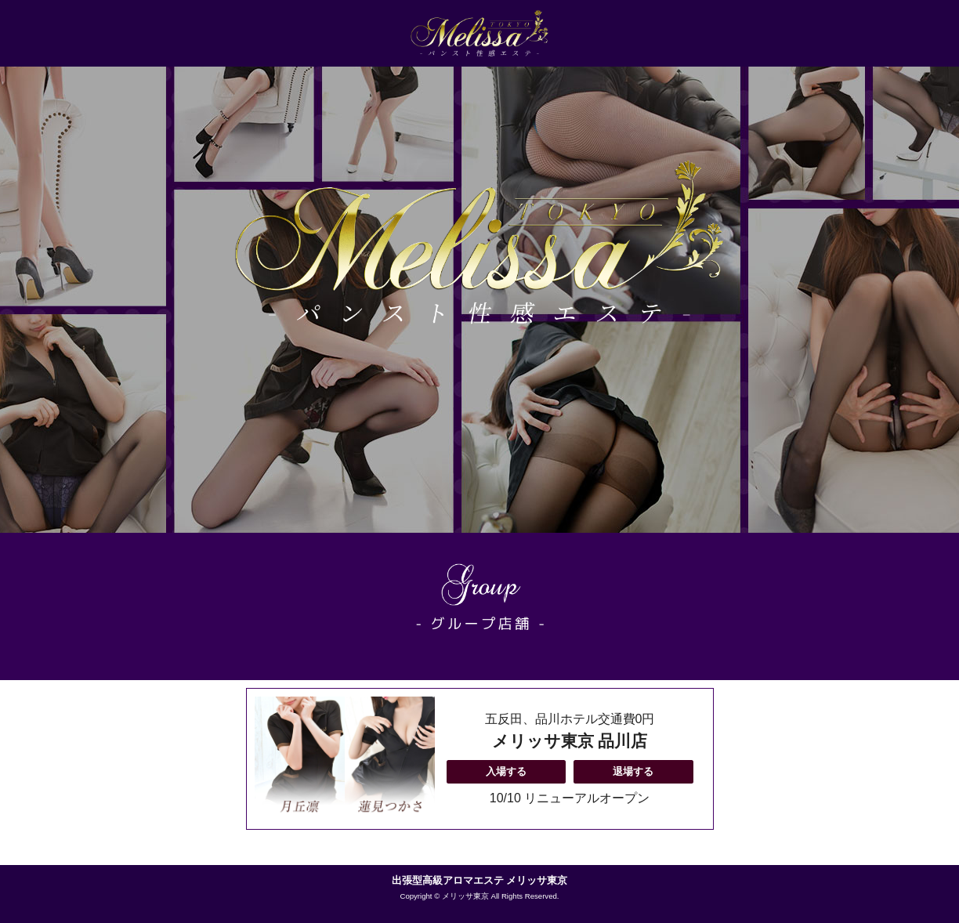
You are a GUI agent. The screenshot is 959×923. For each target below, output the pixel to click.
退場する (633, 771)
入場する (506, 771)
